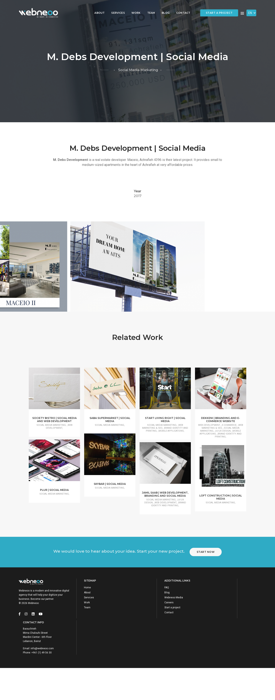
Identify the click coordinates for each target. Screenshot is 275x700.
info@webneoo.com (227, 673)
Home (89, 653)
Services (115, 7)
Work (133, 7)
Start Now (208, 614)
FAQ (149, 653)
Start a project (219, 7)
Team (148, 7)
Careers (151, 668)
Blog (163, 7)
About (96, 7)
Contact (180, 7)
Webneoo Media (156, 663)
